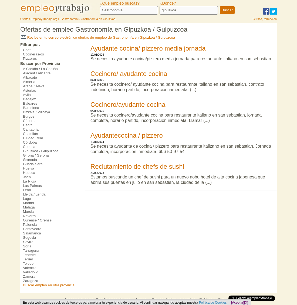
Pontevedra (32, 229)
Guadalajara (33, 164)
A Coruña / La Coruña (40, 69)
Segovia (29, 238)
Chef (27, 50)
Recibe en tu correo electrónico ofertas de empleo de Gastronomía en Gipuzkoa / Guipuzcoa (98, 37)
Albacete (30, 77)
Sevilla (28, 242)
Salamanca (32, 233)
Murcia (28, 212)
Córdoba (30, 142)
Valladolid (30, 272)
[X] (246, 302)
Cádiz (27, 125)
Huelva (28, 168)
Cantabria (31, 129)
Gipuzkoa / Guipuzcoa (40, 151)
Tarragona (31, 250)
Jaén (27, 177)
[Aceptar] (237, 302)
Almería (29, 82)
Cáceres (29, 121)
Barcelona (31, 108)
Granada (30, 160)
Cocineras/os (33, 54)
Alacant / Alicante (36, 73)
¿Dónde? (168, 3)
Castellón (30, 134)
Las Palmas (32, 186)
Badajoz (29, 99)
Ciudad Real (33, 138)
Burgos (28, 116)
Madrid (28, 203)
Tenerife (29, 255)
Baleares (30, 103)
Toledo (28, 263)
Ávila (27, 95)
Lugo (27, 199)
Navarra (29, 216)
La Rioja (29, 181)
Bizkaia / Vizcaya (36, 112)
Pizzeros (30, 59)
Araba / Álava (34, 86)
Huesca (29, 173)
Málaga (29, 207)
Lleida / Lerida (34, 194)
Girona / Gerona (36, 155)
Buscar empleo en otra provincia (49, 285)
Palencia (30, 225)
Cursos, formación (265, 19)
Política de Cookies (213, 302)
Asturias (29, 90)
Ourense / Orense (37, 220)
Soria (27, 246)
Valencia (29, 268)
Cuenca (29, 147)
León (27, 190)
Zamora (29, 276)
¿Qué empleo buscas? (120, 3)
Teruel (28, 259)
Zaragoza (30, 281)
